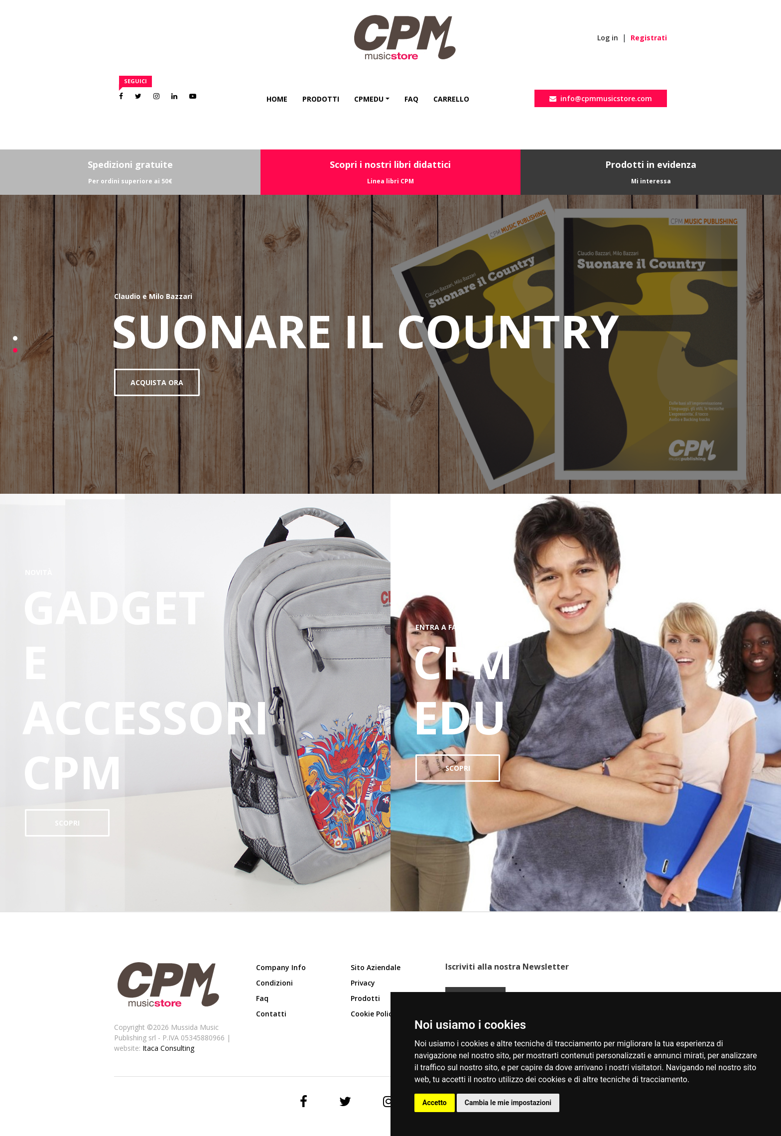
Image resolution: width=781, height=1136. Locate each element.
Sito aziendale (375, 967)
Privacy (363, 983)
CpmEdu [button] (369, 99)
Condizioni (274, 983)
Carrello (451, 99)
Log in (607, 37)
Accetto (434, 1103)
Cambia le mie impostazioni (508, 1103)
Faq (411, 99)
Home (276, 99)
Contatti (271, 1013)
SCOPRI (67, 823)
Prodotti (320, 99)
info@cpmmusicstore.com (600, 98)
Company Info (281, 967)
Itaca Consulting (168, 1048)
